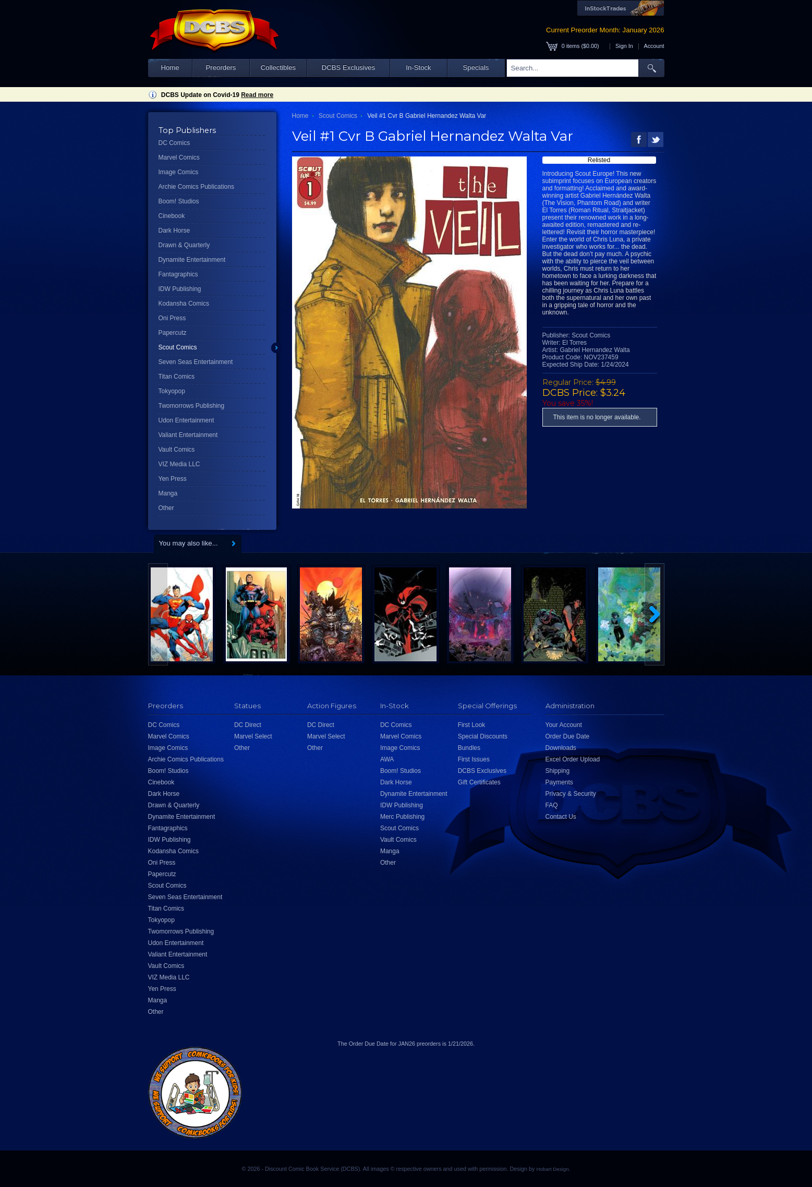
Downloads (561, 748)
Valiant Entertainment (188, 435)
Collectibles (278, 67)
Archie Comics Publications (196, 186)
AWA (387, 759)
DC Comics (174, 143)
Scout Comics (178, 347)
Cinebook (172, 216)
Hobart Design (552, 1169)
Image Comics (179, 172)
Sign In (624, 46)
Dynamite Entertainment (192, 259)
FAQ (552, 805)
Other (166, 508)
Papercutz (173, 332)
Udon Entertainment (186, 420)
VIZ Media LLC (179, 464)
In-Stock (418, 67)
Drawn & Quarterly (184, 245)
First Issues (474, 759)
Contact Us (561, 816)
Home (170, 67)
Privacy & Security (571, 793)
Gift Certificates (479, 782)
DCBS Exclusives (348, 67)
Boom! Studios (179, 201)
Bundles (469, 748)
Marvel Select (253, 736)
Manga (168, 493)
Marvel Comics (179, 157)
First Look (472, 725)
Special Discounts (482, 736)
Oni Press (172, 318)
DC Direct (247, 725)
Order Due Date (568, 736)
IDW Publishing (180, 289)
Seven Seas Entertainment (196, 362)
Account (654, 46)
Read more (257, 95)
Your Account (564, 725)
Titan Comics (177, 376)
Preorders (221, 67)
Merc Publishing (402, 816)
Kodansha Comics (184, 303)
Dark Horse (174, 230)
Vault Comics (177, 449)
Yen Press (173, 478)
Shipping (558, 770)
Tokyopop (172, 391)
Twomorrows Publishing (192, 405)
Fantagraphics (178, 274)
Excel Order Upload (573, 759)
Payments (559, 782)
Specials (476, 67)
